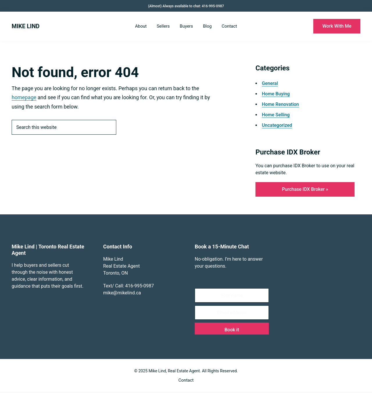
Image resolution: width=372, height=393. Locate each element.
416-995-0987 (213, 6)
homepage (24, 97)
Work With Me (336, 26)
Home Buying (276, 94)
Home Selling (276, 115)
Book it (232, 329)
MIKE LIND (26, 26)
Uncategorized (277, 125)
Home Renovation (280, 104)
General (270, 83)
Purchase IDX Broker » (305, 189)
